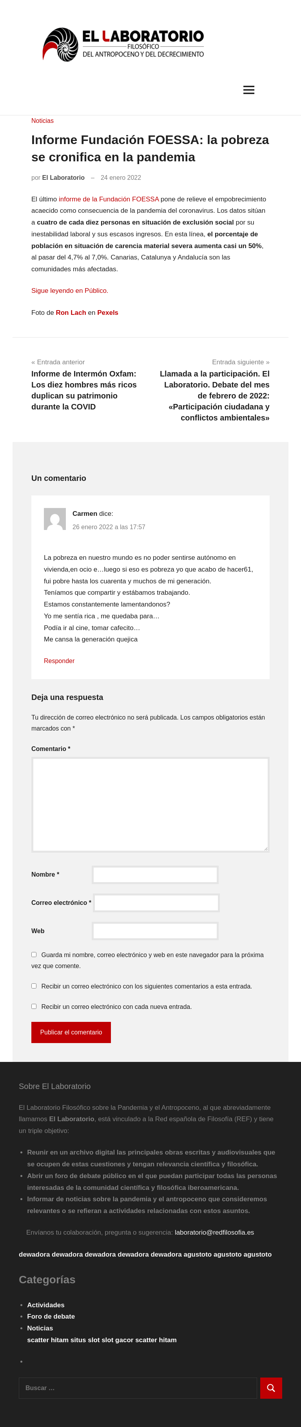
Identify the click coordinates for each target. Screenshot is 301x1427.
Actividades (45, 1305)
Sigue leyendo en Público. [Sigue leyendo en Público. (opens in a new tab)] (70, 290)
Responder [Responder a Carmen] (59, 661)
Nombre (45, 874)
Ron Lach (71, 312)
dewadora (34, 1254)
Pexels (107, 312)
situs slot (86, 1340)
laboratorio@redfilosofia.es (214, 1232)
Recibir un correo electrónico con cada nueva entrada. (116, 1006)
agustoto (197, 1254)
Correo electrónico (61, 902)
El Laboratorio (63, 177)
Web (37, 931)
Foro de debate (51, 1316)
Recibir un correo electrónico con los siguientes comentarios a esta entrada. (146, 986)
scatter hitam (49, 1340)
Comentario (51, 748)
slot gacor (118, 1340)
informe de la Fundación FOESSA (109, 199)
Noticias (42, 120)
